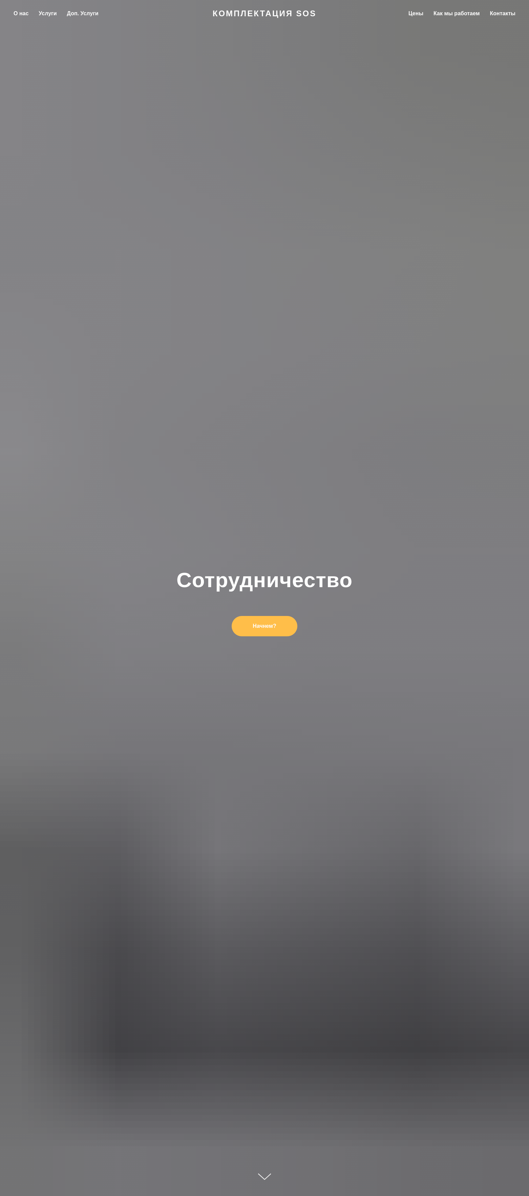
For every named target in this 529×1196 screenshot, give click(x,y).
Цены (415, 13)
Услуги (48, 13)
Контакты (502, 13)
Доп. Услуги (83, 13)
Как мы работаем (456, 13)
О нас (21, 13)
